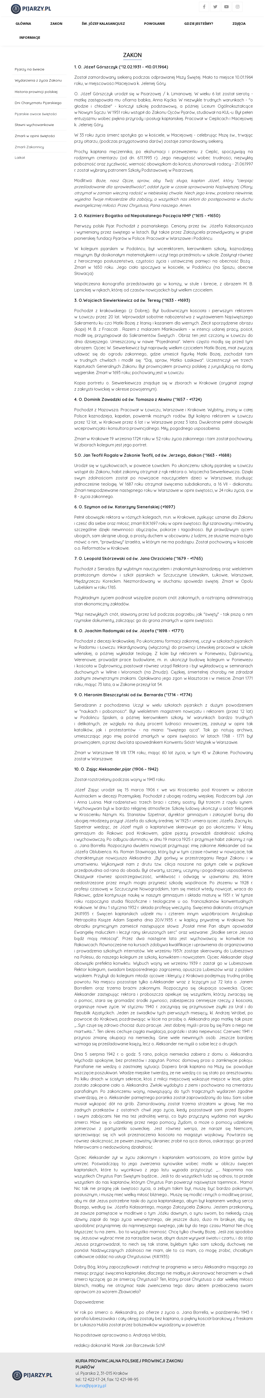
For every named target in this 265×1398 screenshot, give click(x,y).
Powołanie (154, 23)
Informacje (29, 37)
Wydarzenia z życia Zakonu (38, 80)
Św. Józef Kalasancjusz (103, 23)
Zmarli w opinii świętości (35, 135)
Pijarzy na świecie (29, 69)
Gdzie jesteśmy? (198, 23)
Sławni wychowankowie (34, 124)
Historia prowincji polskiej (36, 91)
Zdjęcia (239, 23)
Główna (23, 23)
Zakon (56, 23)
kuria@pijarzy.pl (91, 1385)
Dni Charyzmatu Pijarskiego (38, 102)
